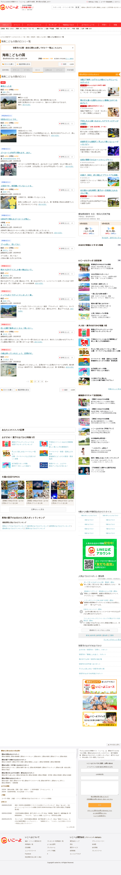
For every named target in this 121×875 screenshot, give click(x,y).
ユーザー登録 (6, 798)
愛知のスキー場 (19, 780)
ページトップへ (113, 745)
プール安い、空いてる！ (11, 244)
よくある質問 (51, 844)
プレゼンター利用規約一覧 (55, 841)
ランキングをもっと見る (112, 640)
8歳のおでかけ (89, 533)
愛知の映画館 (33, 775)
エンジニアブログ (75, 854)
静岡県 (99, 635)
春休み (83, 7)
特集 (115, 25)
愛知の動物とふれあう (32, 762)
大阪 (61, 28)
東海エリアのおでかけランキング (14, 526)
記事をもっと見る (37, 509)
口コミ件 (69, 58)
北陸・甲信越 (50, 28)
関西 (57, 28)
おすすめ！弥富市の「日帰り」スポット (93, 650)
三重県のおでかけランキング (34, 528)
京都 (64, 28)
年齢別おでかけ (68, 25)
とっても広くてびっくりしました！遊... (17, 295)
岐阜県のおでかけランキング (38, 526)
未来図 (94, 844)
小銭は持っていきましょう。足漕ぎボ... (17, 353)
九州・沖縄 (84, 28)
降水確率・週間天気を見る (111, 238)
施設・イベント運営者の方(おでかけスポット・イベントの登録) (31, 798)
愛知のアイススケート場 (32, 780)
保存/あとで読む (92, 2)
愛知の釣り (37, 756)
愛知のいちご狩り (57, 780)
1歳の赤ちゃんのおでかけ (110, 515)
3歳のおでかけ (110, 520)
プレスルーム (51, 847)
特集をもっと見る (114, 389)
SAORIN (6, 275)
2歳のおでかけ (89, 520)
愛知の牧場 (46, 756)
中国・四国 (75, 28)
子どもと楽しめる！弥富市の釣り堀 (91, 669)
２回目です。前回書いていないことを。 (17, 186)
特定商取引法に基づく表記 (33, 857)
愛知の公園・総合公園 (63, 767)
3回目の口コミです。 (9, 119)
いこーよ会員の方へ (100, 816)
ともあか (6, 359)
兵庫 (68, 28)
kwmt (4, 125)
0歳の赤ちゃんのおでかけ (89, 515)
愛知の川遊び (6, 769)
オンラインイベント (34, 25)
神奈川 (25, 28)
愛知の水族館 (67, 775)
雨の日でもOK (91, 7)
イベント (17, 25)
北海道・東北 (5, 28)
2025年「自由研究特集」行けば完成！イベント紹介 (17, 791)
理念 (71, 844)
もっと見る (70, 827)
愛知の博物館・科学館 (45, 775)
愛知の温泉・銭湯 (7, 780)
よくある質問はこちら (100, 813)
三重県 (111, 635)
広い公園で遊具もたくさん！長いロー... (17, 328)
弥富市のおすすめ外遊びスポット (91, 673)
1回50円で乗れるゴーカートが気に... (16, 219)
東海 (38, 28)
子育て (104, 25)
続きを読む (27, 105)
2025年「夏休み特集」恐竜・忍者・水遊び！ (15, 789)
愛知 (41, 28)
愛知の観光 (63, 756)
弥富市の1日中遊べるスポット (90, 664)
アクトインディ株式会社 (93, 837)
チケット (16, 70)
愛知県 (105, 635)
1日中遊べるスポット (114, 7)
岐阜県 (92, 635)
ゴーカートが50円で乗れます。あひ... (16, 153)
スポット (5, 25)
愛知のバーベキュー (27, 756)
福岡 (90, 28)
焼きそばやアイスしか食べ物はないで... (17, 270)
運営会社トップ (74, 841)
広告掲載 (27, 847)
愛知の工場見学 (6, 762)
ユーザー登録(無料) (106, 2)
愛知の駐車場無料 (35, 767)
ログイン (117, 2)
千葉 (29, 28)
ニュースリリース (30, 850)
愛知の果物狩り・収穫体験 (10, 783)
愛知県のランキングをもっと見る (100, 630)
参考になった (64, 90)
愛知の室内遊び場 (22, 775)
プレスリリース (97, 850)
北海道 (12, 28)
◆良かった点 (6, 86)
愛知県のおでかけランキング (12, 528)
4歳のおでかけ (89, 524)
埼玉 (33, 28)
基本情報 (5, 70)
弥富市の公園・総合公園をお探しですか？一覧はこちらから (37, 48)
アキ (4, 225)
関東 (17, 28)
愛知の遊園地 (6, 756)
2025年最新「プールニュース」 (41, 789)
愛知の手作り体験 (18, 762)
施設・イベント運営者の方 (33, 841)
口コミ (37, 70)
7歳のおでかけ (110, 529)
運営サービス (74, 847)
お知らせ (48, 70)
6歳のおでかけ (89, 529)
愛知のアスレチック (49, 767)
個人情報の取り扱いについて (100, 796)
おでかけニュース (88, 25)
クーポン (27, 70)
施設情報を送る (23, 64)
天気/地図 (70, 70)
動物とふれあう (102, 7)
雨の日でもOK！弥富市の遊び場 (90, 659)
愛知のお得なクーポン (8, 767)
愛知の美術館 (58, 775)
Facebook (28, 854)
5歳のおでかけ (110, 524)
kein (4, 92)
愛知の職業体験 (55, 762)
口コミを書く (8, 64)
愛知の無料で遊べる (23, 767)
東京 (21, 28)
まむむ (5, 334)
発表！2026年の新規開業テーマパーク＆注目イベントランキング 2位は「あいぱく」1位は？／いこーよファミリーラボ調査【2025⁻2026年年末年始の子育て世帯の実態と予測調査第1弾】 (42, 807)
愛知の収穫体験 (44, 762)
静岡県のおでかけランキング (60, 526)
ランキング (53, 25)
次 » (46, 381)
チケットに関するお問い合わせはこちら (99, 810)
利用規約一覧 (29, 844)
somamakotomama (9, 158)
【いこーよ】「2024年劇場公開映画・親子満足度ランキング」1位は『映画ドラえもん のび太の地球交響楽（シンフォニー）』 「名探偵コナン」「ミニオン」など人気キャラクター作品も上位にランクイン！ (43, 821)
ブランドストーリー (98, 841)
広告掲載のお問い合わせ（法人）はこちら (100, 799)
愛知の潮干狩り (46, 780)
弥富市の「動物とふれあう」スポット (92, 654)
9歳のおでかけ (110, 533)
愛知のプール (55, 756)
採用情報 (72, 850)
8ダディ (5, 250)
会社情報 (94, 847)
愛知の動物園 (15, 756)
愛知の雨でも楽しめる (8, 775)
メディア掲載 (51, 850)
